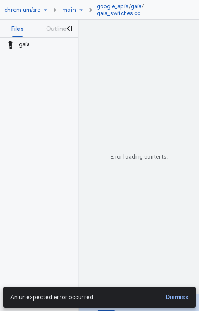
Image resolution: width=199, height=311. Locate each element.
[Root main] (69, 10)
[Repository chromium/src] (22, 10)
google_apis (113, 6)
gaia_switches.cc (119, 13)
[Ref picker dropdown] (81, 10)
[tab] (17, 28)
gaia (136, 6)
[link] (140, 10)
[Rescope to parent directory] (10, 44)
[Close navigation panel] (69, 28)
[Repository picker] (45, 10)
